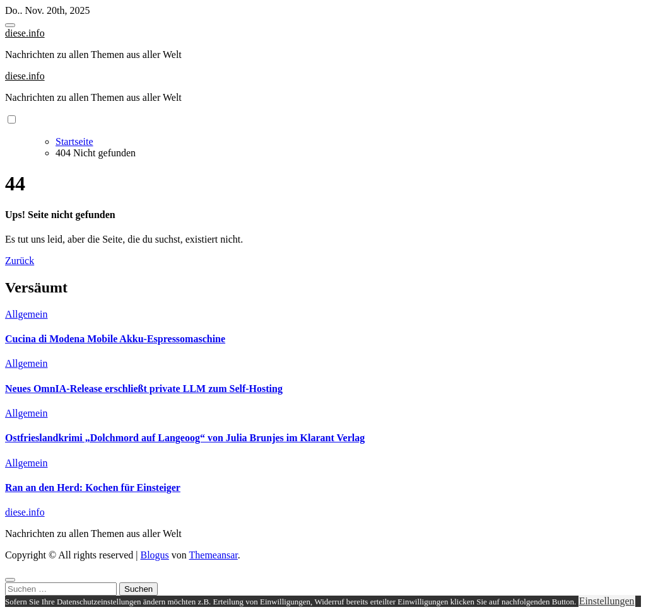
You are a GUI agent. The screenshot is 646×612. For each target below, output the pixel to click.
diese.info (25, 33)
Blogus (154, 555)
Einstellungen (607, 601)
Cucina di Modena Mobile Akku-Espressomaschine (115, 338)
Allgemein (26, 314)
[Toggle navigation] (10, 25)
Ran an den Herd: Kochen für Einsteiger (92, 487)
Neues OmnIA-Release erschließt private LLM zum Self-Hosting (144, 388)
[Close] (10, 580)
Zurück (19, 260)
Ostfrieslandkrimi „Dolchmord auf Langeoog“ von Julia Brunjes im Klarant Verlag (185, 437)
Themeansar (213, 555)
